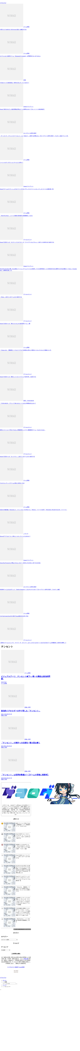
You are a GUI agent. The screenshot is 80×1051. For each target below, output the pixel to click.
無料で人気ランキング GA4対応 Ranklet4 (22, 929)
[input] (9, 983)
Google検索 (21, 967)
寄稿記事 (26, 958)
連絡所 (16, 967)
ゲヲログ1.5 (12, 967)
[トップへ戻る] (0, 989)
